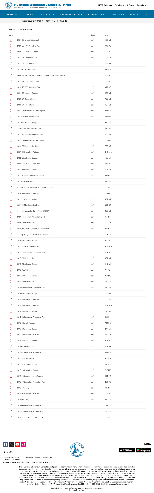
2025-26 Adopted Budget (27, 52)
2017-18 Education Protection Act (31, 317)
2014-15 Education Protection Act (31, 405)
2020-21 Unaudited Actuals (28, 193)
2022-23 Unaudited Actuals (28, 117)
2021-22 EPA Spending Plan (28, 205)
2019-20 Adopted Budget (27, 264)
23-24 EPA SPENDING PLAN (29, 128)
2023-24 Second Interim (27, 99)
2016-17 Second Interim (27, 341)
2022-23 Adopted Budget (27, 158)
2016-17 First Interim (25, 346)
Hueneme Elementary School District (37, 21)
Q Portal (130, 5)
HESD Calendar (105, 5)
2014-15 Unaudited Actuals (28, 394)
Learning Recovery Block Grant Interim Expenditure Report (41, 75)
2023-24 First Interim (25, 105)
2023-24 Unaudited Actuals (28, 81)
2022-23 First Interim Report (28, 146)
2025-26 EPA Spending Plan (28, 46)
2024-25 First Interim (25, 63)
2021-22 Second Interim (27, 170)
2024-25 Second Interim (27, 58)
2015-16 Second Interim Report (30, 376)
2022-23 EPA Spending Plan (28, 164)
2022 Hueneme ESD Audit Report (31, 140)
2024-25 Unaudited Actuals (28, 40)
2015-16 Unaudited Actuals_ (28, 370)
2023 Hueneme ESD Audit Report (31, 111)
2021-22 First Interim (25, 181)
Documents (62, 21)
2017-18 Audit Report (26, 323)
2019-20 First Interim (25, 258)
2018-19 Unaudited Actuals (28, 299)
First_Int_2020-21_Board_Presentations (33, 229)
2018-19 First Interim (25, 282)
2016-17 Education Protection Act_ (31, 352)
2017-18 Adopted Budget (27, 329)
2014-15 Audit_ (23, 400)
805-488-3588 (23, 462)
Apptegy (82, 490)
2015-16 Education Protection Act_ (31, 382)
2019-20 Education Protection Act (31, 252)
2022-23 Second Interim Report (30, 134)
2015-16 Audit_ (23, 388)
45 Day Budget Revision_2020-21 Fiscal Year (35, 234)
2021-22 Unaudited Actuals (28, 152)
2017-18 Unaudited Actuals (28, 305)
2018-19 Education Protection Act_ (31, 288)
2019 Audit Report (24, 270)
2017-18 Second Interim (27, 311)
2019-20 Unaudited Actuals (28, 246)
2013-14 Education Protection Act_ (31, 411)
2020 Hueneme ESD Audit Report (31, 217)
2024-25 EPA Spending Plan (28, 87)
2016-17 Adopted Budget (27, 364)
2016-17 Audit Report (26, 358)
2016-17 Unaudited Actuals (28, 335)
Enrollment (119, 5)
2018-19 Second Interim (27, 276)
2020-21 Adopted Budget (27, 240)
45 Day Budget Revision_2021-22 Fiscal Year (35, 187)
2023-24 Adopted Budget (27, 122)
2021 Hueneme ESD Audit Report (30, 176)
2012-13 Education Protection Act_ (31, 417)
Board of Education (70, 14)
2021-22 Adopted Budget (27, 199)
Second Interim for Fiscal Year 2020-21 (33, 211)
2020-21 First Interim (25, 223)
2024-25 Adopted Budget (27, 93)
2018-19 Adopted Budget (27, 293)
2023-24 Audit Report (26, 69)
